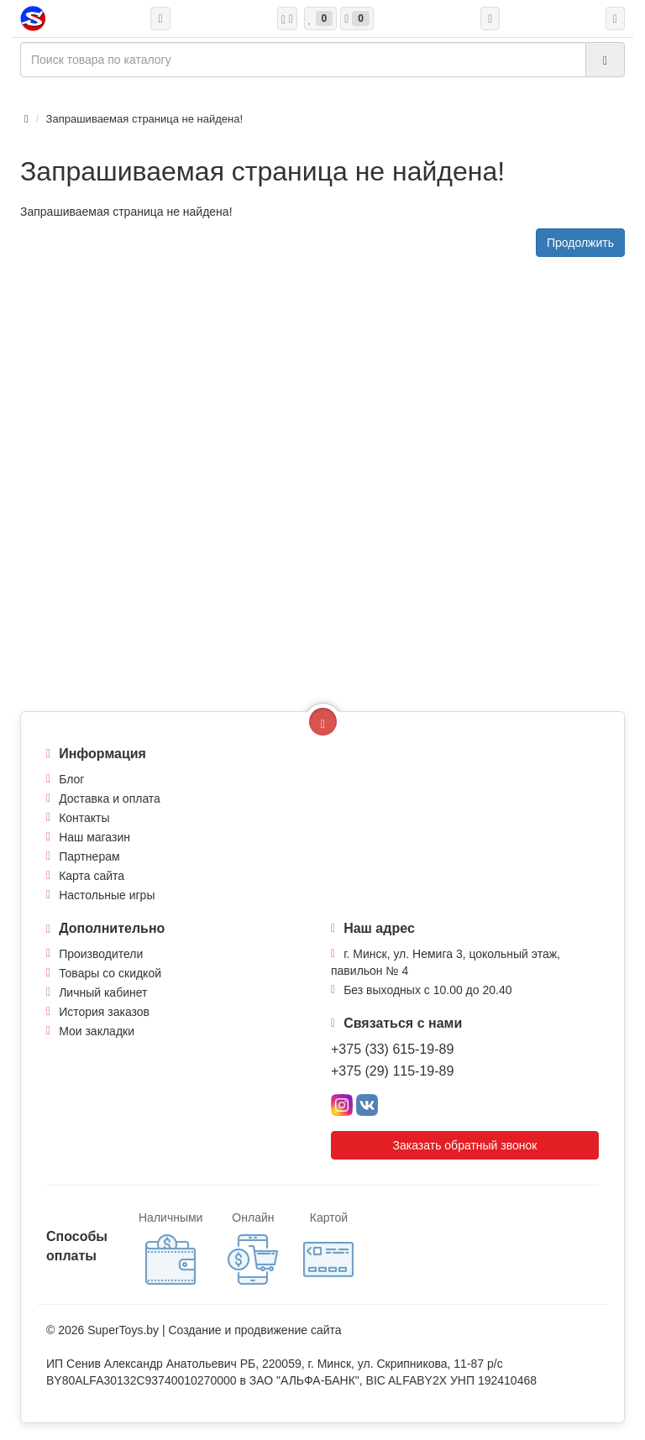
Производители (101, 954)
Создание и (201, 1330)
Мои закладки (96, 1031)
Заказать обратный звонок (465, 1145)
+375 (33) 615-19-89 (392, 1049)
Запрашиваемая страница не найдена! (144, 119)
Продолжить (580, 242)
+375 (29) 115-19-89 (392, 1071)
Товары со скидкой (110, 973)
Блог (71, 779)
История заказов (104, 1011)
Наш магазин (94, 837)
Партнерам (89, 856)
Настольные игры (107, 895)
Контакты (84, 818)
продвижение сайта (287, 1330)
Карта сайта (91, 875)
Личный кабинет (103, 992)
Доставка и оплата (109, 798)
